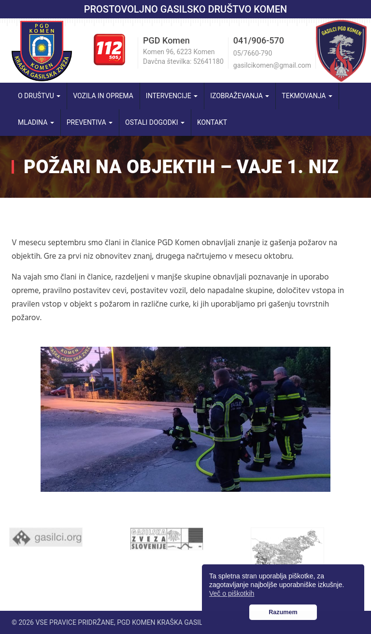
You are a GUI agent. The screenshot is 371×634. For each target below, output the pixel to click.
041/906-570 (258, 40)
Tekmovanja (307, 96)
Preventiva (90, 122)
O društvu (39, 96)
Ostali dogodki (155, 122)
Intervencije (172, 96)
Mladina (36, 122)
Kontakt (212, 122)
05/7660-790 (252, 53)
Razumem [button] (283, 612)
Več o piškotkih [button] (231, 593)
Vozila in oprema (103, 96)
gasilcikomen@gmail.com (272, 65)
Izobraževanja (239, 96)
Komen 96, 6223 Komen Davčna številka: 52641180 (183, 56)
